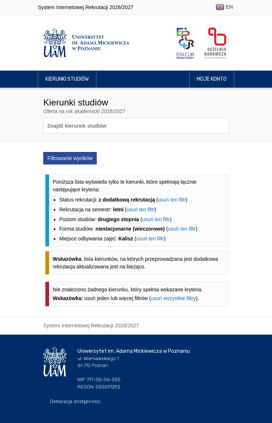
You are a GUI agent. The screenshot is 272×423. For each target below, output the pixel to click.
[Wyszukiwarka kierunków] (136, 126)
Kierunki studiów (67, 79)
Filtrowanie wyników (70, 158)
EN (224, 7)
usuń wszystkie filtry (173, 298)
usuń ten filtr (172, 200)
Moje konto (212, 79)
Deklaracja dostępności (75, 401)
